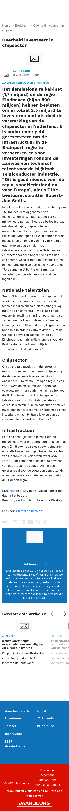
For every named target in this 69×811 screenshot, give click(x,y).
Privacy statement (47, 784)
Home (6, 25)
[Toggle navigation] (63, 8)
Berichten (22, 25)
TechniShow (13, 733)
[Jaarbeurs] (34, 803)
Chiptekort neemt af (30, 511)
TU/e (13, 500)
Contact (10, 726)
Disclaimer (47, 770)
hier (13, 491)
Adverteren (12, 718)
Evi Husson (21, 70)
